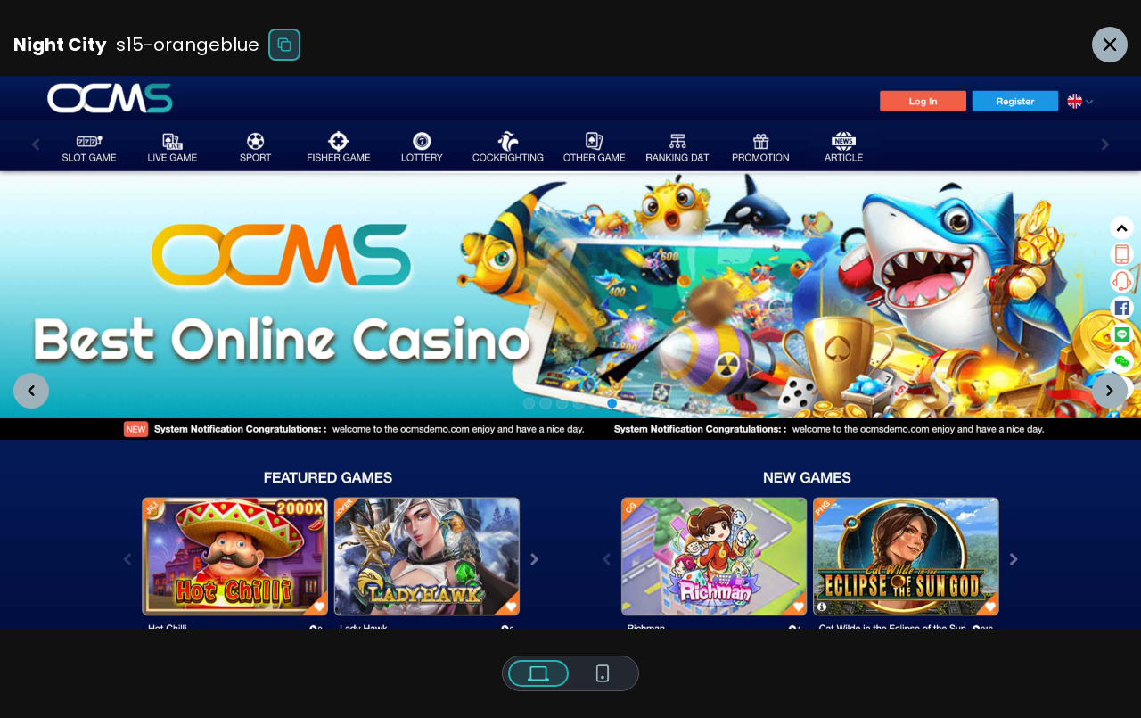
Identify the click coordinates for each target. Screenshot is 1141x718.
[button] (31, 391)
